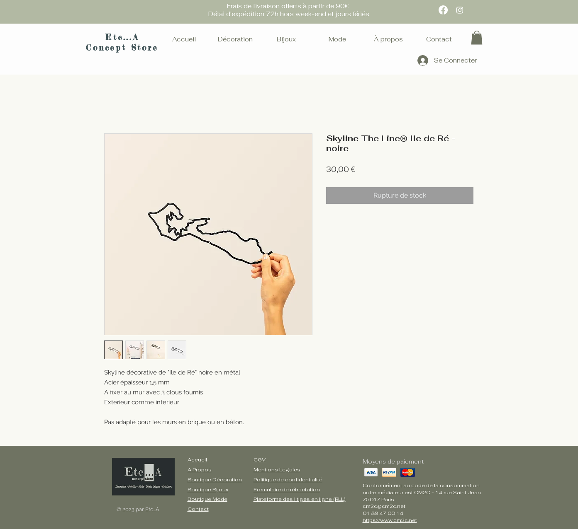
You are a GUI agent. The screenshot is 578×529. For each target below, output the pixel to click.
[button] (477, 37)
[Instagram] (459, 9)
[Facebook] (443, 9)
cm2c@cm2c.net (384, 506)
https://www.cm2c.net (390, 520)
